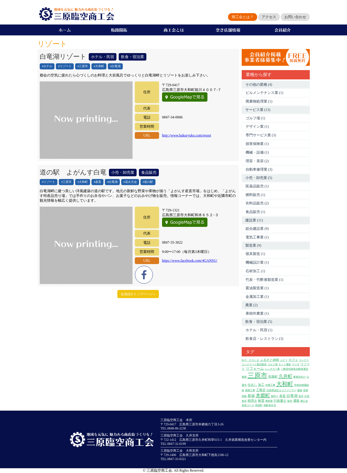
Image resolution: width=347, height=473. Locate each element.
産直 (98, 182)
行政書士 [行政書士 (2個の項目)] (280, 400)
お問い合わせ (295, 17)
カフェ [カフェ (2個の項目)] (293, 360)
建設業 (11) (254, 220)
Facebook (144, 275)
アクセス (269, 17)
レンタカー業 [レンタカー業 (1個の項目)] (272, 369)
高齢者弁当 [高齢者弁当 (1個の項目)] (269, 405)
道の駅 (148, 182)
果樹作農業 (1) (257, 313)
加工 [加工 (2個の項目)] (261, 385)
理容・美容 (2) (257, 161)
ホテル (47, 66)
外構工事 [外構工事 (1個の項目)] (270, 385)
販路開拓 (119, 30)
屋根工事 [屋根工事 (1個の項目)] (250, 390)
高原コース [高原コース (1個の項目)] (248, 405)
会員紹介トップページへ (138, 294)
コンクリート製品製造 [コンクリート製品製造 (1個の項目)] (254, 364)
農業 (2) (251, 305)
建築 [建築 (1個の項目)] (299, 390)
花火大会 (131, 182)
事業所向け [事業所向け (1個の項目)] (299, 377)
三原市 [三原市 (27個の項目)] (257, 375)
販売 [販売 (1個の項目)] (289, 401)
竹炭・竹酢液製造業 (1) (264, 280)
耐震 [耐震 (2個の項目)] (261, 400)
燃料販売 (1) (255, 195)
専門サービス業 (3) (261, 135)
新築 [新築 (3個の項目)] (251, 396)
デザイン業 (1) (257, 126)
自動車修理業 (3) (259, 169)
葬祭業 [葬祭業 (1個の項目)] (269, 401)
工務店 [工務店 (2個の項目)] (261, 390)
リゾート (65, 66)
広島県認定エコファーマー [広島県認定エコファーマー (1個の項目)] (281, 390)
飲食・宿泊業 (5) (258, 322)
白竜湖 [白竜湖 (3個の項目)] (292, 396)
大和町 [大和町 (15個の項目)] (284, 384)
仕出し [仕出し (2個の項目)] (252, 385)
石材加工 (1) (255, 271)
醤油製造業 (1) (257, 288)
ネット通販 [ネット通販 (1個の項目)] (284, 364)
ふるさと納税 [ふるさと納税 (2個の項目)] (269, 360)
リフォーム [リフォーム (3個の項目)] (255, 368)
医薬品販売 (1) (257, 186)
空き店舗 (228, 30)
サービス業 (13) (258, 110)
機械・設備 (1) (257, 152)
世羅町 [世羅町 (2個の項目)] (273, 376)
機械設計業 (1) (257, 262)
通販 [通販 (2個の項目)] (296, 400)
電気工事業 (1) (257, 237)
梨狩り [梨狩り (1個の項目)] (274, 396)
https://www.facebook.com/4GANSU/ (189, 260)
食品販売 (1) (255, 212)
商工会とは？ (242, 17)
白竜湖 (116, 66)
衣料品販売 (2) (257, 203)
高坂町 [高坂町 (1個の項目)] (259, 405)
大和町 (99, 66)
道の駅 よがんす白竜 (73, 172)
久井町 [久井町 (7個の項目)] (285, 376)
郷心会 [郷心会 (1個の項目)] (304, 401)
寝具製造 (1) (255, 254)
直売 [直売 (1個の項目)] (300, 396)
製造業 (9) (253, 245)
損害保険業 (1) (257, 144)
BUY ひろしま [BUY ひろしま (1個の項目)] (250, 360)
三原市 (83, 66)
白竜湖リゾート (63, 56)
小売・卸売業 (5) (258, 178)
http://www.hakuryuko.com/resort (186, 135)
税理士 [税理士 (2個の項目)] (252, 400)
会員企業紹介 (282, 30)
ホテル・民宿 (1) (259, 330)
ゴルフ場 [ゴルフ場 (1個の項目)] (273, 364)
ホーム (64, 30)
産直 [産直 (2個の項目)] (282, 396)
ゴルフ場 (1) (255, 118)
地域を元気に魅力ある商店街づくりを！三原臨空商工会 (75, 14)
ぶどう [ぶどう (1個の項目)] (284, 360)
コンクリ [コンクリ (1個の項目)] (304, 360)
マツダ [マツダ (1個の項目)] (295, 364)
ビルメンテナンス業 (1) (264, 93)
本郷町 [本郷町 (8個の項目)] (263, 395)
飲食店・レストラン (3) (264, 339)
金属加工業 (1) (257, 297)
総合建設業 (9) (257, 228)
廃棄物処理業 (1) (259, 101)
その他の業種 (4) (258, 84)
